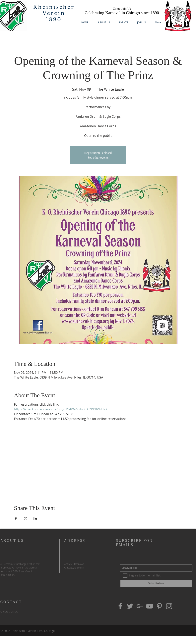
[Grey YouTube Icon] (149, 606)
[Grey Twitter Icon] (130, 606)
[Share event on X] (26, 518)
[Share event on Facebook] (16, 518)
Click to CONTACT (10, 611)
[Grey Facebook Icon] (120, 606)
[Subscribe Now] (156, 583)
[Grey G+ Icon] (140, 606)
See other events (98, 157)
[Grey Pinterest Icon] (159, 606)
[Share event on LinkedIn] (35, 518)
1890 (54, 19)
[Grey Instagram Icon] (169, 606)
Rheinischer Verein (54, 10)
